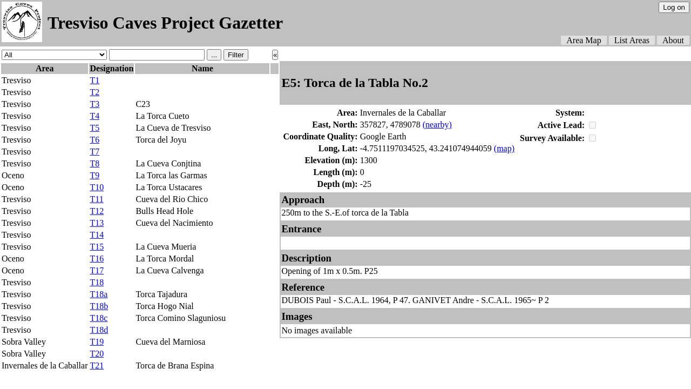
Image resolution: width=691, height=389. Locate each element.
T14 (97, 234)
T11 (96, 199)
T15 (97, 246)
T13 (97, 222)
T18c (98, 318)
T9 (94, 175)
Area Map (583, 40)
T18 (97, 282)
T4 (94, 115)
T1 (94, 80)
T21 (97, 365)
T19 (97, 341)
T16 (97, 258)
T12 (97, 211)
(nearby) (437, 124)
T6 (94, 139)
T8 (94, 163)
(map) (504, 148)
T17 (97, 270)
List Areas (631, 40)
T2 (94, 92)
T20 (97, 353)
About (673, 40)
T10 (97, 187)
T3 (94, 104)
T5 (94, 127)
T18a (98, 294)
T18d (99, 329)
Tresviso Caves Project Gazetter (165, 22)
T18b (99, 306)
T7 (94, 151)
